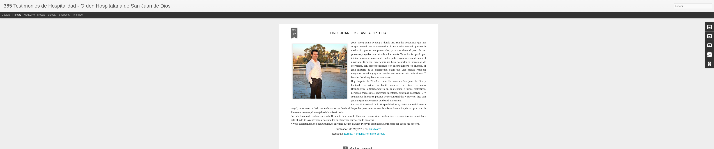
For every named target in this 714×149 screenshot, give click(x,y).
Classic (6, 14)
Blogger (409, 147)
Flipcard (16, 14)
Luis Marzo (375, 49)
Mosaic (41, 14)
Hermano (359, 53)
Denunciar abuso (421, 147)
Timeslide (77, 14)
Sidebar (52, 14)
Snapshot (64, 14)
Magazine (29, 14)
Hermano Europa (375, 53)
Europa (348, 53)
